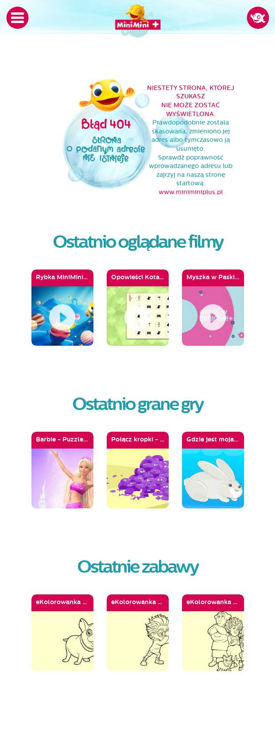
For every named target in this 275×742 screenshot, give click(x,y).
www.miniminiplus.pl (191, 192)
